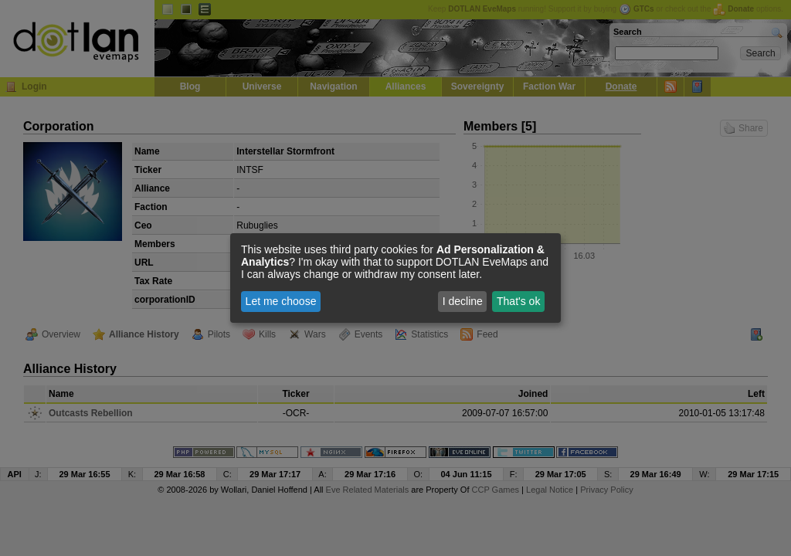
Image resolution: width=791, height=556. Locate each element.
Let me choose (281, 301)
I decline (463, 301)
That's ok (518, 301)
